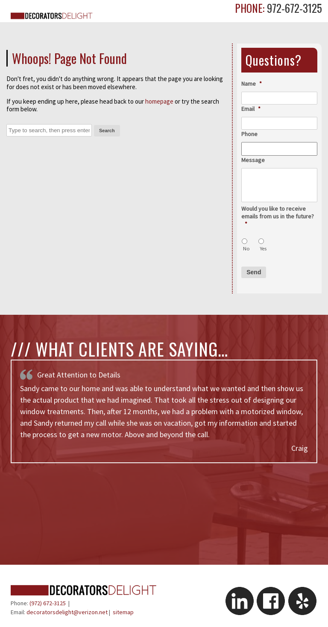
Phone (249, 134)
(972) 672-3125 (47, 603)
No (246, 248)
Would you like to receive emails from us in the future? (277, 216)
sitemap (123, 612)
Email (251, 109)
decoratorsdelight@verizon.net (67, 612)
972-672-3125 (293, 8)
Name (251, 83)
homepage (159, 101)
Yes (263, 248)
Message (253, 160)
